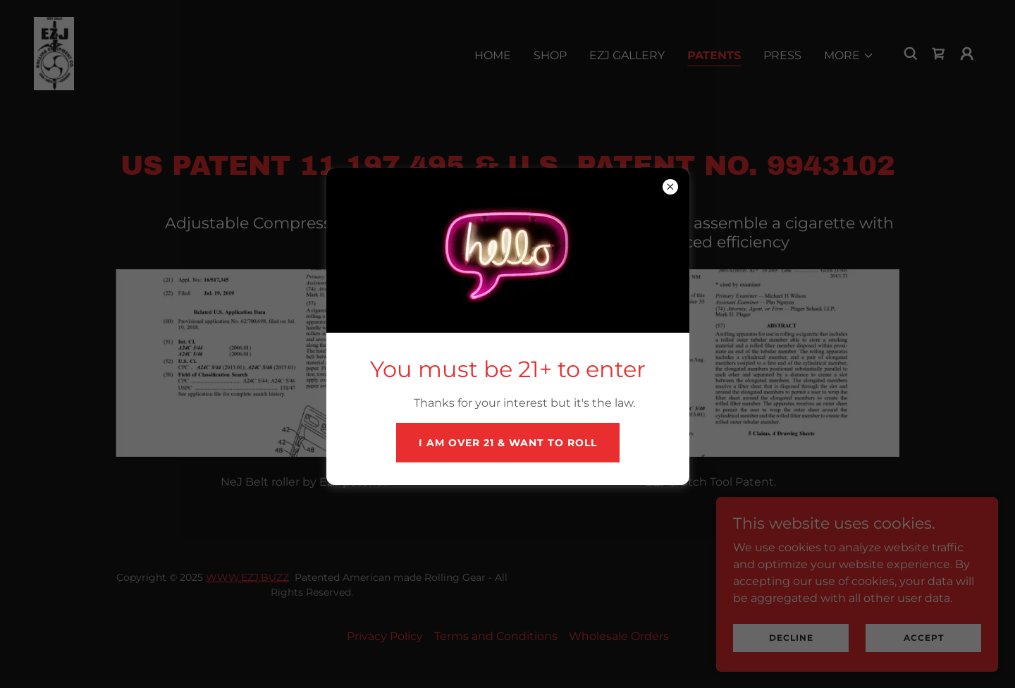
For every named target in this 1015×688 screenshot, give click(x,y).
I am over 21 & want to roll (508, 442)
